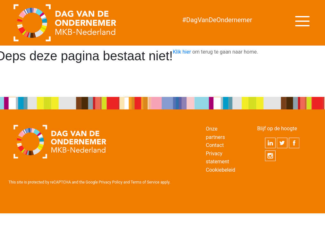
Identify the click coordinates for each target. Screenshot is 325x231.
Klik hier (182, 52)
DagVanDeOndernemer (217, 20)
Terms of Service (145, 182)
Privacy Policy (111, 182)
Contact (215, 145)
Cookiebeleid (220, 170)
